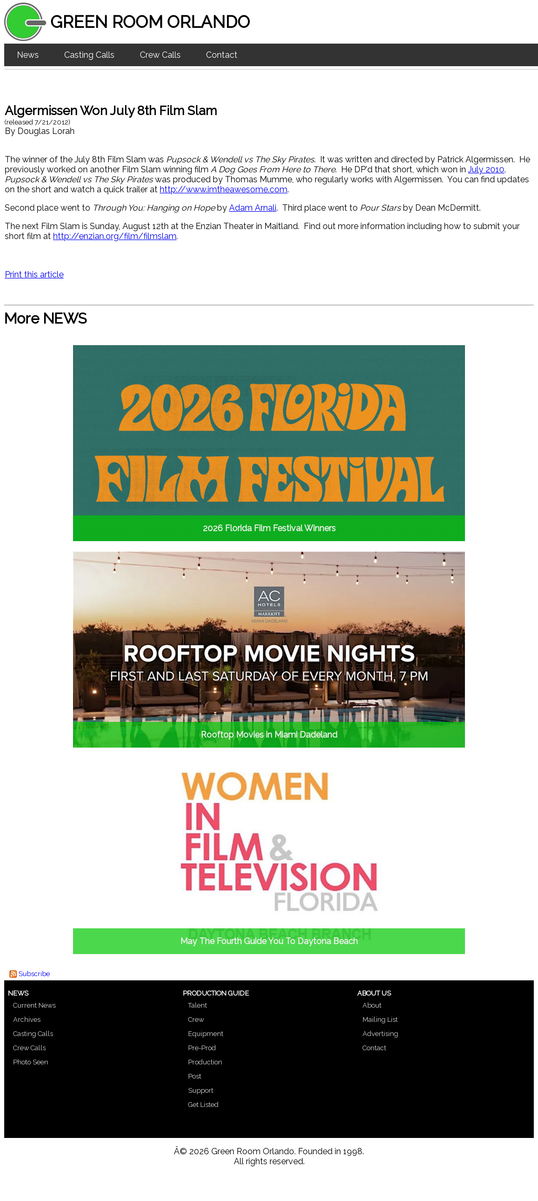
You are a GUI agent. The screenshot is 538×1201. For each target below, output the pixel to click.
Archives (26, 1019)
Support (200, 1090)
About (372, 1005)
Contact (221, 55)
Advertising (380, 1034)
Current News (34, 1005)
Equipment (205, 1034)
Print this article (34, 274)
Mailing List (380, 1019)
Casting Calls (89, 55)
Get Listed (203, 1105)
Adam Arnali (252, 208)
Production (205, 1062)
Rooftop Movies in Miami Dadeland (269, 735)
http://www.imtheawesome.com (223, 189)
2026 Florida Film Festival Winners (269, 528)
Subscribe (34, 974)
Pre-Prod (202, 1048)
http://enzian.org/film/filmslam (115, 236)
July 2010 (486, 169)
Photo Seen (30, 1062)
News (28, 55)
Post (194, 1076)
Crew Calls (160, 55)
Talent (197, 1005)
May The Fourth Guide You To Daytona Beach (269, 941)
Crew (196, 1019)
